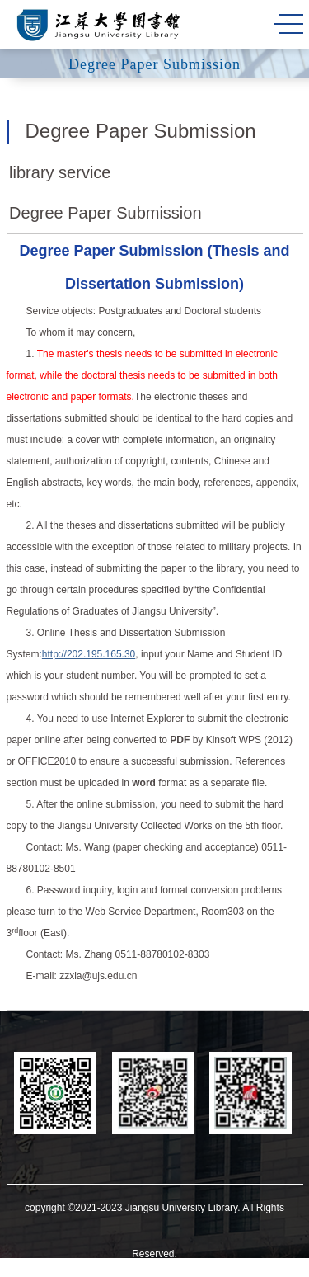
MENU (288, 24)
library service (59, 172)
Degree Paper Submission (105, 213)
